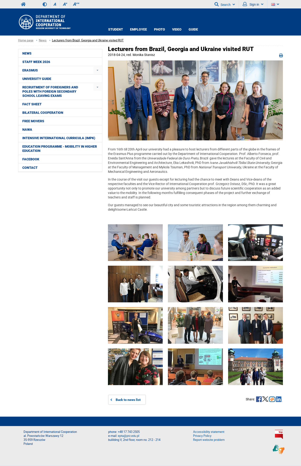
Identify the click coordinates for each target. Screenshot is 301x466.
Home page (25, 40)
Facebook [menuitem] (30, 159)
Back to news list (128, 400)
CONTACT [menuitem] (30, 168)
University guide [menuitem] (36, 79)
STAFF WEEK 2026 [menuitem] (36, 62)
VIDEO (177, 29)
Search (224, 4)
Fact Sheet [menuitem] (32, 104)
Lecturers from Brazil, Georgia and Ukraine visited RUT (88, 40)
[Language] (275, 4)
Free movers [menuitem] (33, 121)
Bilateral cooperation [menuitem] (42, 113)
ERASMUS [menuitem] (30, 70)
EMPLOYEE (138, 29)
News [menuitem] (27, 53)
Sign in (253, 4)
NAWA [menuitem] (27, 129)
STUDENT (115, 29)
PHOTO (159, 29)
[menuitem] (97, 70)
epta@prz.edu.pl (128, 436)
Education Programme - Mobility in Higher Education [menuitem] (59, 149)
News (43, 40)
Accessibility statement (208, 432)
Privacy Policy (202, 436)
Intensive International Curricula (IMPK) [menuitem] (58, 138)
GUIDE (193, 29)
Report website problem (209, 440)
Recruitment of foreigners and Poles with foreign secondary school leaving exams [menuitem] (50, 91)
